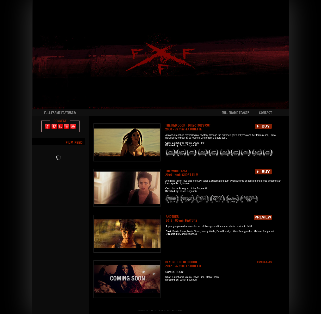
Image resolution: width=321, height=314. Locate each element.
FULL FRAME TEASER (235, 113)
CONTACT (265, 113)
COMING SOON (264, 261)
